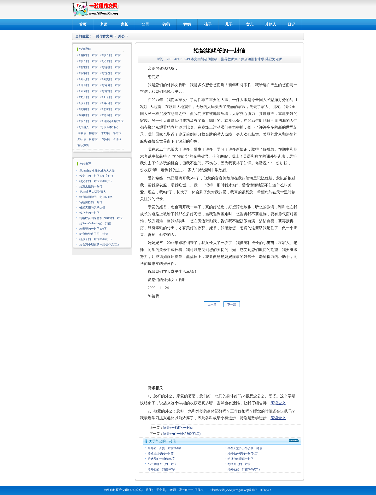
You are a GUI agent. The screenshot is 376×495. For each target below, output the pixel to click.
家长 (124, 24)
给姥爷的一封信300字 (161, 458)
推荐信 (93, 133)
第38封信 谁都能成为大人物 (97, 170)
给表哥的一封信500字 (93, 228)
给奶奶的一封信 (110, 73)
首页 (83, 24)
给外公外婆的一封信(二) (243, 453)
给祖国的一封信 (87, 115)
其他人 (270, 24)
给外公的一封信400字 (161, 469)
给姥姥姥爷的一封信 (161, 453)
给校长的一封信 (110, 55)
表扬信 (105, 139)
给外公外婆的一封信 (178, 427)
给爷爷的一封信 (87, 73)
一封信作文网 (103, 36)
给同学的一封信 (87, 109)
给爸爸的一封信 (87, 67)
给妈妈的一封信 (110, 67)
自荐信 (93, 139)
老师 (103, 24)
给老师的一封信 (87, 55)
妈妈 (187, 24)
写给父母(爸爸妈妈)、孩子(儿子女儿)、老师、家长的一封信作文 (160, 490)
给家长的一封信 (87, 61)
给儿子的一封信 (110, 97)
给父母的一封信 (110, 61)
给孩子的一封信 (87, 103)
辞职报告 (83, 145)
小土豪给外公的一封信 (162, 464)
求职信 (105, 133)
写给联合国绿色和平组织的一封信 (101, 218)
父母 (145, 24)
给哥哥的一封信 (87, 85)
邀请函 (117, 139)
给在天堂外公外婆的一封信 (245, 448)
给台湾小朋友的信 (111, 121)
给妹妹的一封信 (110, 91)
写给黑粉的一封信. (91, 202)
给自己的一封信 (110, 103)
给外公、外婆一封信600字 (164, 448)
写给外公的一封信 (239, 464)
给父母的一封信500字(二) (95, 181)
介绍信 (81, 139)
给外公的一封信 (87, 79)
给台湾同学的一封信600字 (95, 197)
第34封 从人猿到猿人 (92, 191)
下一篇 (231, 304)
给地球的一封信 (110, 115)
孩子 (208, 24)
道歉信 (81, 133)
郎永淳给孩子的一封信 (93, 234)
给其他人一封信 (87, 127)
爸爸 (166, 24)
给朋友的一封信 (110, 109)
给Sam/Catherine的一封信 (95, 223)
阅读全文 (278, 403)
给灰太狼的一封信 (90, 186)
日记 (291, 24)
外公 (121, 36)
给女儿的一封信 (87, 97)
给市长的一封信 (87, 121)
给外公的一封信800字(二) (181, 433)
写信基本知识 (109, 127)
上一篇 (212, 304)
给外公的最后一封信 (240, 458)
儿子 (229, 24)
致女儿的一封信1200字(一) (96, 176)
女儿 (249, 24)
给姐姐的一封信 (110, 85)
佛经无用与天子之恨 (92, 207)
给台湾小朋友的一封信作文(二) (99, 244)
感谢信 (117, 133)
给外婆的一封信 (110, 79)
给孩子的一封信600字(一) (95, 239)
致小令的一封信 (89, 213)
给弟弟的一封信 (87, 91)
